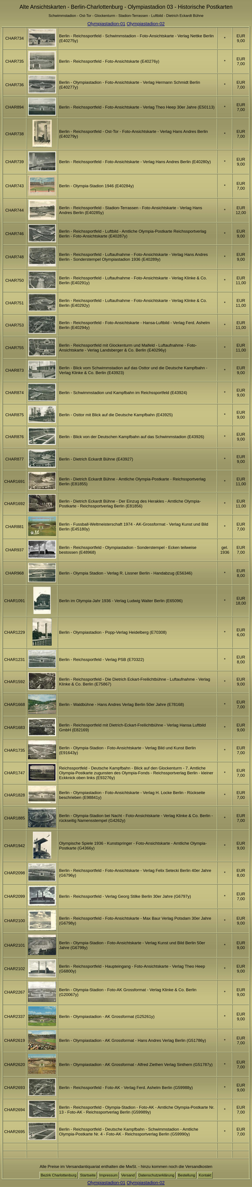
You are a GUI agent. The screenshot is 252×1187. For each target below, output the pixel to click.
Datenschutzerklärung (156, 1175)
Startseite (88, 1175)
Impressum (108, 1175)
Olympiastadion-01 (106, 23)
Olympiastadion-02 (146, 23)
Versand (128, 1175)
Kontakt (205, 1175)
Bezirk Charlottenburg (58, 1175)
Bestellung (186, 1175)
